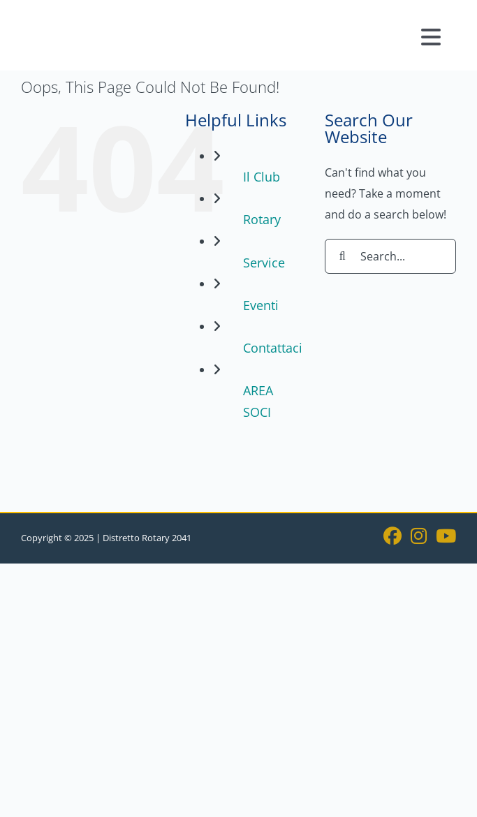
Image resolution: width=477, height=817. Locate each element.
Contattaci (272, 347)
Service (264, 262)
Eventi (261, 305)
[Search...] (390, 256)
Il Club (261, 176)
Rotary (262, 219)
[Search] (342, 256)
